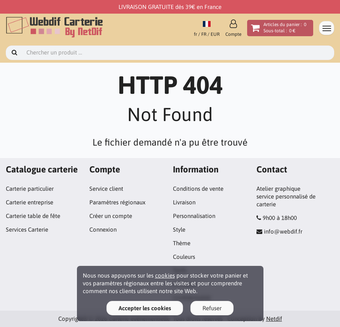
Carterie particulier (30, 188)
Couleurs (184, 256)
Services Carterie (27, 229)
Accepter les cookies (145, 308)
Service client (106, 188)
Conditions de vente (198, 188)
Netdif (274, 318)
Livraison (184, 202)
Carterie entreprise (29, 202)
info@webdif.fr (283, 231)
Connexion (103, 229)
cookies (165, 275)
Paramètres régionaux (117, 202)
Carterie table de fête (33, 216)
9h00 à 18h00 (280, 217)
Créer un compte (110, 216)
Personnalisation (194, 216)
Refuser (211, 308)
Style (179, 229)
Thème (181, 243)
